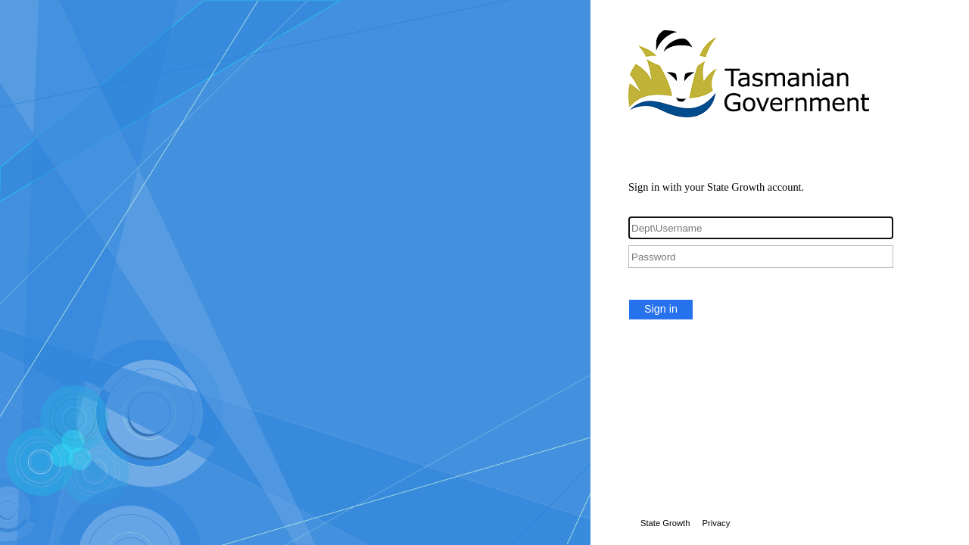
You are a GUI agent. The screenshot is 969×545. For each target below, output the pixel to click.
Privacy (716, 523)
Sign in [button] (661, 309)
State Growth (665, 523)
